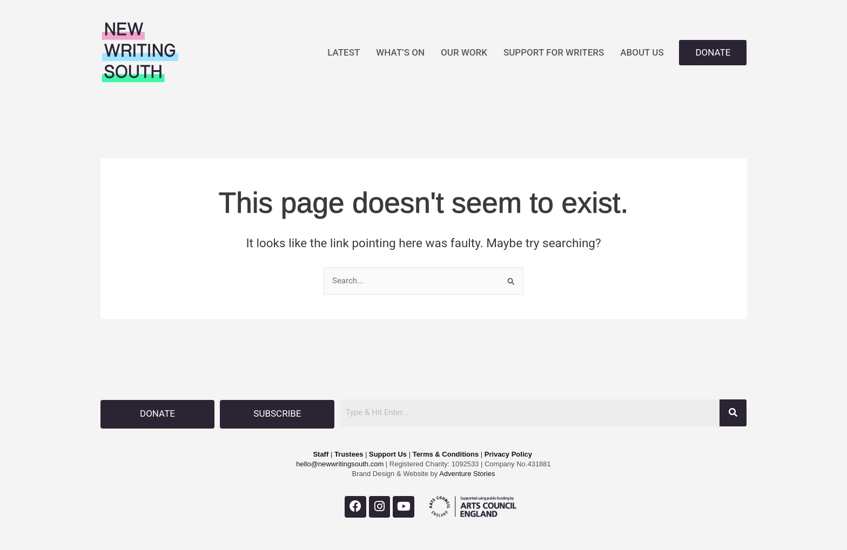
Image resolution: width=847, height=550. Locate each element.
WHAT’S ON (400, 52)
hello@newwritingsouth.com (340, 463)
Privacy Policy (508, 454)
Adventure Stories (466, 473)
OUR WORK (464, 52)
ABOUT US (641, 52)
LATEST (343, 52)
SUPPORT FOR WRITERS (553, 52)
